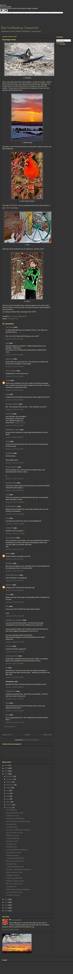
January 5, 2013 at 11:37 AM (15, 533)
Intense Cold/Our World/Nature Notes (18, 821)
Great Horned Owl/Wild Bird (15, 818)
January (9, 807)
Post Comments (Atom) (31, 740)
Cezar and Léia (11, 537)
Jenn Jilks (9, 414)
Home (27, 735)
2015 (6, 768)
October (9, 782)
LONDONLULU (11, 691)
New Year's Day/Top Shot (14, 884)
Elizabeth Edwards (12, 404)
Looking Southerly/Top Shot (15, 867)
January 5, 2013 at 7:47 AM (14, 409)
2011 (6, 902)
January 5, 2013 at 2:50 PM (14, 559)
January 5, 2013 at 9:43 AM (14, 490)
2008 (6, 911)
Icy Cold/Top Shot (11, 827)
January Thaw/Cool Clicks (14, 833)
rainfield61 (9, 453)
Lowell (8, 380)
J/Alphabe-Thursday (12, 835)
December (10, 776)
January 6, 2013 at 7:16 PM (14, 699)
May (7, 796)
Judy (7, 494)
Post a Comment (9, 726)
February (9, 805)
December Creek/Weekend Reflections (18, 869)
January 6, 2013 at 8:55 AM (14, 590)
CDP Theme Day (11, 810)
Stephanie (9, 563)
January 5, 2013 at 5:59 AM (14, 355)
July (7, 790)
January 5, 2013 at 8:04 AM (14, 425)
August (8, 787)
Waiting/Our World (12, 841)
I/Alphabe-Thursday (12, 855)
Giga (7, 343)
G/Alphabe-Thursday (12, 895)
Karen (8, 594)
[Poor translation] (5, 10)
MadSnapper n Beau (13, 429)
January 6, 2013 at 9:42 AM (14, 602)
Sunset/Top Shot (11, 847)
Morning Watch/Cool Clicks (14, 813)
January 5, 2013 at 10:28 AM (15, 514)
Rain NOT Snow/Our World (15, 861)
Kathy (8, 441)
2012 (6, 899)
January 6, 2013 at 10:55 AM (15, 616)
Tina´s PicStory (11, 371)
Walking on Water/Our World (15, 881)
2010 (6, 905)
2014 (6, 771)
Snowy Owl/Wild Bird (13, 838)
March (8, 802)
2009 (6, 908)
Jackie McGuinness (12, 575)
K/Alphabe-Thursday (12, 815)
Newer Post (6, 735)
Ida (7, 668)
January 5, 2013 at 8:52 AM (14, 449)
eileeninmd (9, 359)
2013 (6, 774)
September (10, 785)
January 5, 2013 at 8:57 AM (14, 463)
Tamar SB (9, 646)
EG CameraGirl (16, 920)
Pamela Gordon (11, 483)
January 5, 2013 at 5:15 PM (14, 571)
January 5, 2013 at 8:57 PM (14, 580)
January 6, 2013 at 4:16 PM (14, 677)
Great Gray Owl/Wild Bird (14, 878)
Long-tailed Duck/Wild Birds (15, 858)
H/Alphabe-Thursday (12, 875)
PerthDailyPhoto (11, 506)
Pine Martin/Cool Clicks (13, 852)
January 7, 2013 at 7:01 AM (14, 710)
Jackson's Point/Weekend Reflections (18, 830)
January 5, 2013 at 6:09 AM (14, 366)
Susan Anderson (11, 467)
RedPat (8, 553)
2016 (6, 765)
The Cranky (10, 327)
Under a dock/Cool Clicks (14, 872)
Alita (7, 606)
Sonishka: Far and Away (14, 620)
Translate (60, 44)
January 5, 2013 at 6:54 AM (14, 400)
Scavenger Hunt (12, 318)
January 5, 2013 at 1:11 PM (14, 549)
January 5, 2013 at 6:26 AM (14, 376)
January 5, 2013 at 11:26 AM (15, 524)
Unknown (9, 585)
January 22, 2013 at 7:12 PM (15, 722)
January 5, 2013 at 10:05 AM (15, 502)
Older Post (47, 735)
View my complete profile (10, 929)
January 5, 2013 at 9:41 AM (14, 478)
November (10, 779)
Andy (7, 394)
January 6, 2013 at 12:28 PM (15, 652)
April (8, 799)
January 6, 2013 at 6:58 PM (14, 687)
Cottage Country (19, 422)
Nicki (7, 703)
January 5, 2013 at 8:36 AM (14, 437)
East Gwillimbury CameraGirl (19, 27)
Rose (7, 715)
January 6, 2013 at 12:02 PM (15, 642)
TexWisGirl (9, 528)
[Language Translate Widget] (63, 40)
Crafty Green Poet (12, 656)
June (8, 793)
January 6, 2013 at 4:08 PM (14, 663)
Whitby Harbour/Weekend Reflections (18, 889)
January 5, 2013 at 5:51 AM (14, 339)
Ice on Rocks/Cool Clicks (14, 892)
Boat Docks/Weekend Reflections (17, 850)
